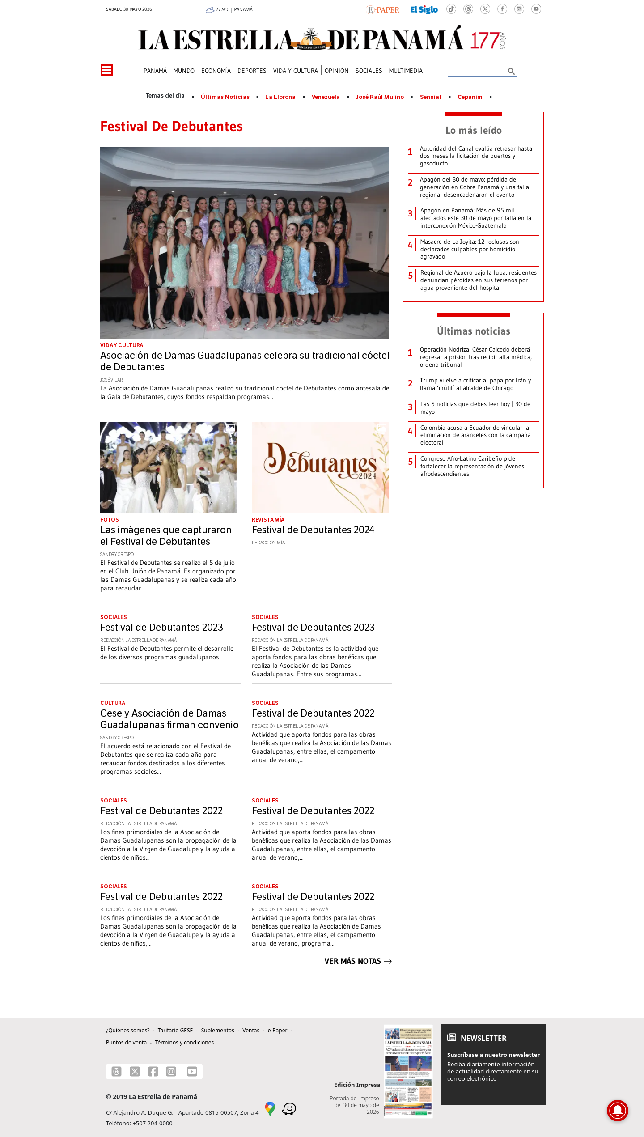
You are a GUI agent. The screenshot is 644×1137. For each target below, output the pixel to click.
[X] (135, 1071)
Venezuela (326, 97)
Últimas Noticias (225, 97)
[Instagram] (171, 1071)
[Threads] (116, 1071)
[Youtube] (192, 1071)
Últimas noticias (473, 331)
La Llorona (280, 97)
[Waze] (289, 1108)
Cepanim (470, 97)
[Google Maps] (270, 1108)
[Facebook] (153, 1071)
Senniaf (431, 97)
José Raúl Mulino (380, 97)
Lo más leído (473, 130)
